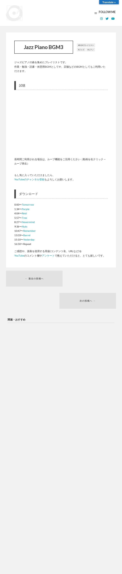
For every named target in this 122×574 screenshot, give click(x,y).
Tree (24, 217)
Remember (29, 230)
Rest (24, 213)
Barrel (26, 235)
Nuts (24, 226)
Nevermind (28, 222)
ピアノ (91, 50)
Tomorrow (28, 204)
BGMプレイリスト (86, 45)
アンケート (48, 255)
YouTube (19, 255)
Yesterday (28, 239)
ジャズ (81, 50)
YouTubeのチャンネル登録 (29, 179)
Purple (25, 208)
